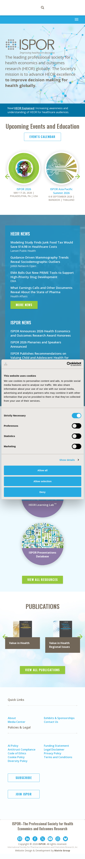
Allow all (42, 470)
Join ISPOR (24, 794)
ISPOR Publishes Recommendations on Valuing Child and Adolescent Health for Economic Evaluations (39, 357)
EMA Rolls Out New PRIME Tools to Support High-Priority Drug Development (42, 275)
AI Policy (13, 746)
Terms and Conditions (58, 757)
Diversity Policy (18, 761)
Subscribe (24, 778)
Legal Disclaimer (54, 749)
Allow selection (42, 481)
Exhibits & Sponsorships (59, 718)
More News (24, 305)
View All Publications (42, 670)
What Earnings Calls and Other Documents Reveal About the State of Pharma (41, 290)
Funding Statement (56, 746)
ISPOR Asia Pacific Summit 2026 (61, 191)
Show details (67, 459)
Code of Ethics (17, 753)
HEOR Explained (24, 108)
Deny (42, 492)
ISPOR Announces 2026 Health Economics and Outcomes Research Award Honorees (40, 333)
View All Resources (42, 579)
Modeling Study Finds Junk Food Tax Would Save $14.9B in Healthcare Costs (41, 244)
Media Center (16, 722)
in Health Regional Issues (59, 645)
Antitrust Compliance (21, 749)
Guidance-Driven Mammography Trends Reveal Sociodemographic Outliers (39, 259)
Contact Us (51, 722)
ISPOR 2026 (24, 189)
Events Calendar (42, 136)
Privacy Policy (52, 753)
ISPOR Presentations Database (42, 554)
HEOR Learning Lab (43, 505)
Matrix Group (62, 850)
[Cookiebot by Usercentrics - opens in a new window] (66, 364)
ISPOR (42, 844)
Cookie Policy (16, 757)
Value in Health (19, 643)
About (12, 718)
